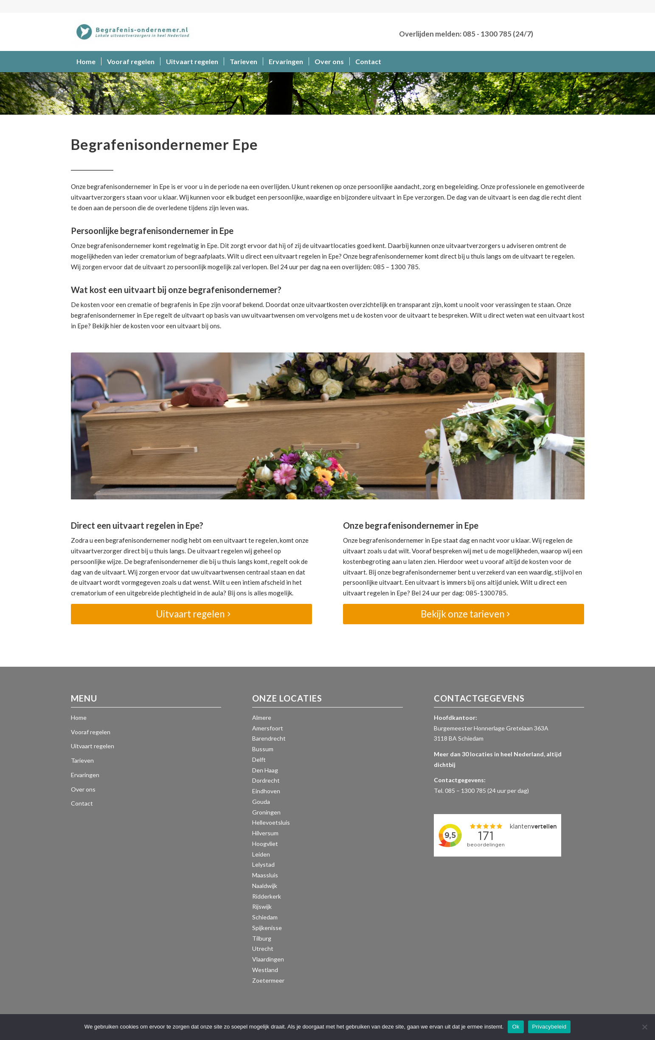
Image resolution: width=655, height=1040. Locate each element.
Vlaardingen (268, 959)
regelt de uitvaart (180, 315)
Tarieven (82, 760)
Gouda (261, 801)
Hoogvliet (265, 843)
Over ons (83, 789)
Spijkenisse (267, 927)
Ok (515, 1026)
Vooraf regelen (90, 732)
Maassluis (265, 875)
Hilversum (265, 833)
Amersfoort (267, 728)
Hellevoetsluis (271, 822)
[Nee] (644, 1027)
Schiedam (265, 917)
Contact (82, 803)
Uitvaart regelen (92, 746)
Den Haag (265, 770)
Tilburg (261, 938)
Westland (265, 969)
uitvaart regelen (297, 256)
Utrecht (262, 948)
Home (79, 717)
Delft (259, 759)
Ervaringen (85, 774)
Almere (261, 717)
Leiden (261, 854)
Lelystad (263, 864)
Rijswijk (262, 906)
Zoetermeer (268, 980)
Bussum (262, 749)
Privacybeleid (549, 1026)
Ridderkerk (266, 896)
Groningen (266, 812)
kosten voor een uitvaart (165, 326)
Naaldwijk (264, 885)
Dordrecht (266, 780)
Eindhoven (266, 791)
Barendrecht (269, 738)
